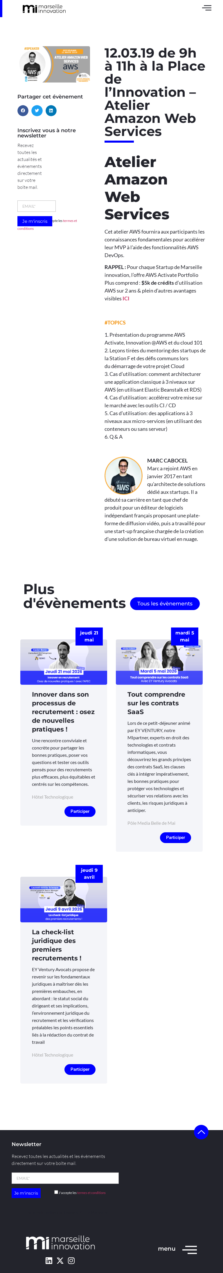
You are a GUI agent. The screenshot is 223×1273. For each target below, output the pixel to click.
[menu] (189, 1249)
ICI (126, 298)
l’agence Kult (75, 1212)
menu (167, 1248)
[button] (22, 110)
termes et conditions (91, 1193)
